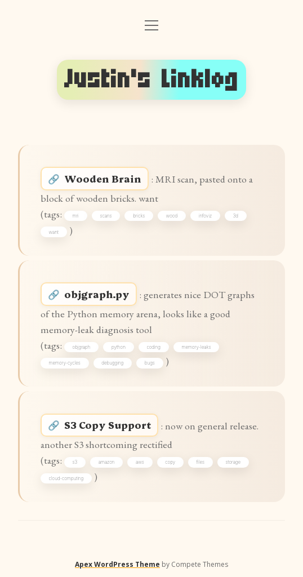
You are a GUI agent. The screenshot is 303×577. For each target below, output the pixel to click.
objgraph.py (97, 293)
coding (153, 347)
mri (76, 216)
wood (171, 216)
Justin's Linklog (151, 79)
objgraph (82, 347)
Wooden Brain (102, 178)
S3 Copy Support (107, 424)
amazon (107, 462)
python (119, 347)
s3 (75, 462)
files (200, 462)
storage (233, 462)
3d (235, 216)
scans (106, 216)
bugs (150, 363)
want (54, 232)
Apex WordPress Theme (117, 564)
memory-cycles (65, 363)
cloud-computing (66, 478)
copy (170, 462)
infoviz (205, 216)
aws (140, 462)
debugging (112, 363)
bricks (139, 216)
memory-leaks (196, 347)
